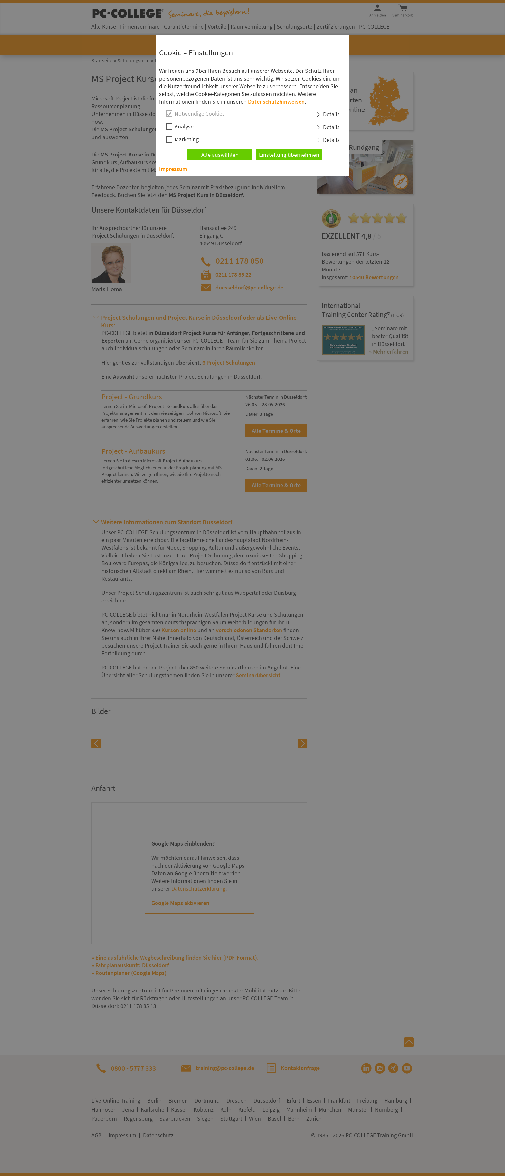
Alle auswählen (220, 154)
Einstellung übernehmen (289, 154)
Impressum (173, 169)
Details (331, 114)
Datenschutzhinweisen (276, 101)
